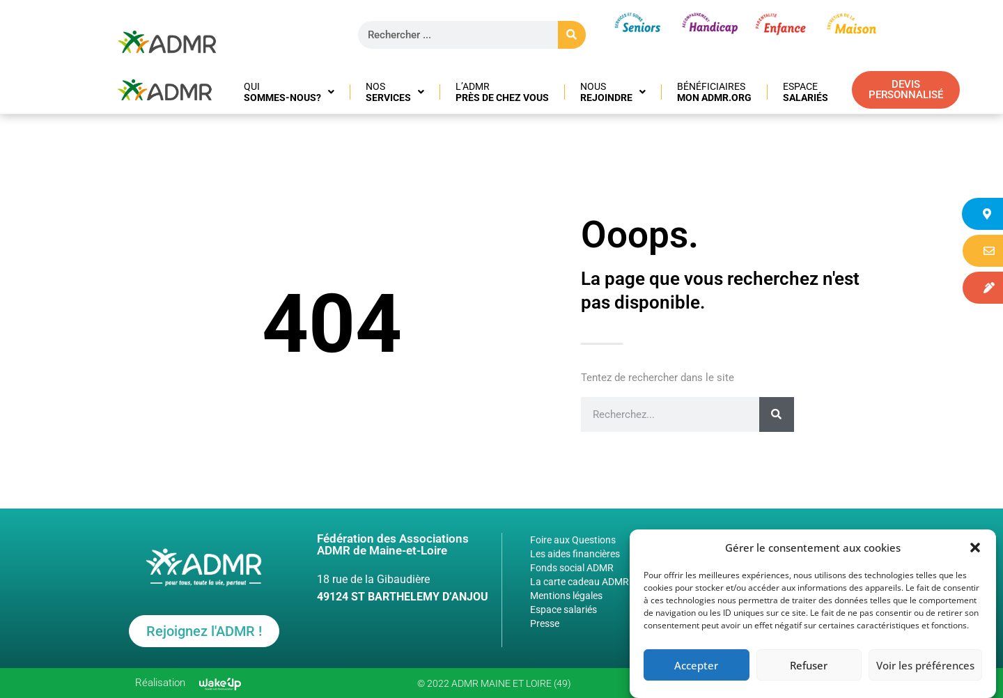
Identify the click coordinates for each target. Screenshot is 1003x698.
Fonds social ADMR (572, 567)
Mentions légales (566, 595)
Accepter (696, 665)
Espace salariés (563, 609)
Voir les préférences (925, 665)
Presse (544, 623)
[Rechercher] (572, 35)
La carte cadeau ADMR (579, 581)
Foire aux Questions (573, 539)
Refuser (808, 665)
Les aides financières (575, 553)
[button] (975, 547)
